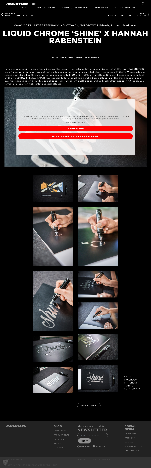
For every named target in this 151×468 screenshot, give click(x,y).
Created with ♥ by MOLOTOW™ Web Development (31, 465)
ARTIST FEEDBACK (46, 25)
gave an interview (78, 72)
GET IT (84, 441)
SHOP (23, 7)
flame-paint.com (133, 446)
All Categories (125, 7)
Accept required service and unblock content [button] (76, 136)
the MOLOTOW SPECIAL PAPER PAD (29, 78)
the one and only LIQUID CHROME (69, 75)
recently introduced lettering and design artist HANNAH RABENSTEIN (102, 69)
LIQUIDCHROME (92, 57)
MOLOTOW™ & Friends (94, 25)
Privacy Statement (102, 460)
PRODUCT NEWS (46, 7)
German (85, 446)
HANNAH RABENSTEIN (75, 57)
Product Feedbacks (75, 7)
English (101, 446)
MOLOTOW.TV (69, 25)
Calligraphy (58, 57)
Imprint (81, 460)
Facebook (130, 438)
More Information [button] (75, 123)
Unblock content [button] (75, 129)
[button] (5, 462)
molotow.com (132, 451)
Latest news (60, 431)
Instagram (130, 434)
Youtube (129, 442)
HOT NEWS (101, 7)
